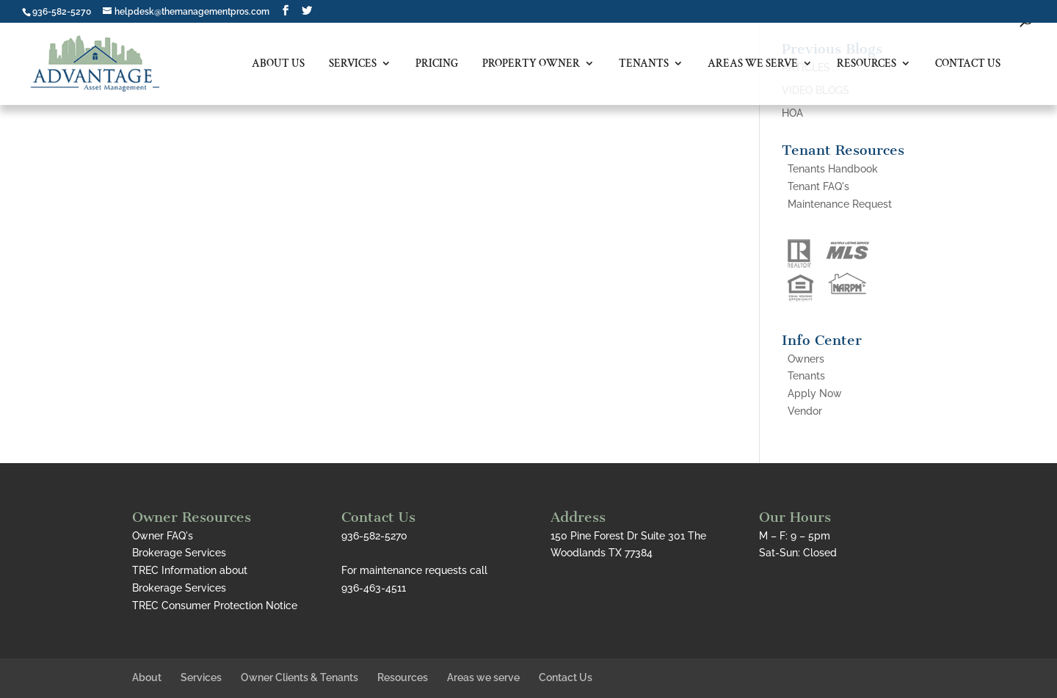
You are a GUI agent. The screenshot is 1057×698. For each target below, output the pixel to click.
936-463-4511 (373, 588)
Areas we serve (753, 64)
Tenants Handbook (833, 169)
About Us (278, 64)
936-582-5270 (61, 12)
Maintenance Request (840, 204)
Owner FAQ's (162, 536)
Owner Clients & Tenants (299, 677)
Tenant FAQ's (818, 186)
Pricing (436, 64)
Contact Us (967, 64)
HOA (792, 113)
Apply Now (815, 393)
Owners (806, 359)
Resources (866, 64)
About (146, 677)
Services (353, 64)
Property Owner (531, 64)
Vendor (805, 411)
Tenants (644, 64)
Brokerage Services (179, 553)
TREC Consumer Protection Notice (214, 605)
